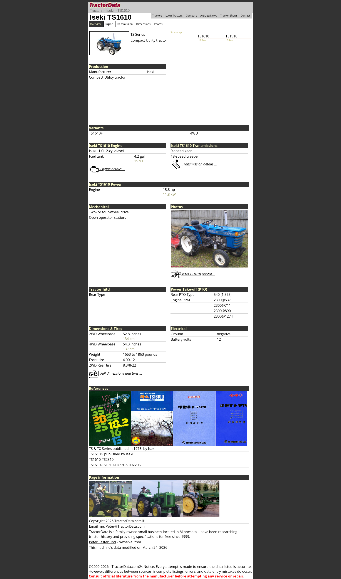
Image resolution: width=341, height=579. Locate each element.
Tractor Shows (228, 15)
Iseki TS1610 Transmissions (194, 145)
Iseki (110, 10)
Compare (191, 15)
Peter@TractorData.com (125, 526)
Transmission (125, 24)
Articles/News (208, 15)
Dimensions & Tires (105, 328)
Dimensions (143, 24)
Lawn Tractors (174, 15)
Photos (158, 24)
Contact (245, 15)
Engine (109, 24)
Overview (95, 24)
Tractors (96, 10)
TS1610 (123, 10)
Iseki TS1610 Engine (105, 145)
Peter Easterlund (102, 542)
